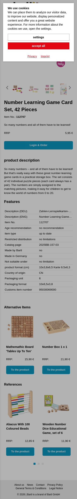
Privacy (32, 56)
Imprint (45, 56)
